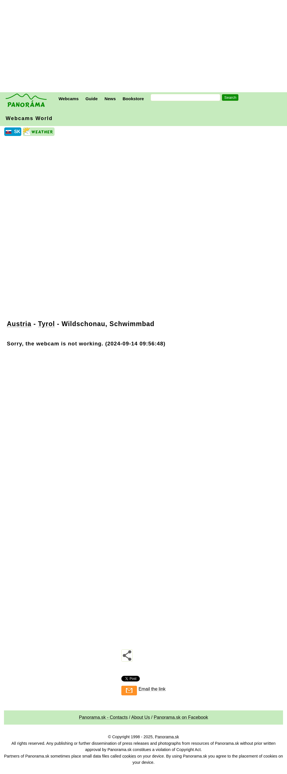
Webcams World (29, 118)
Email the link (151, 689)
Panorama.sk (167, 737)
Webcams (69, 98)
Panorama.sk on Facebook (181, 717)
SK (17, 131)
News (110, 98)
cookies (129, 756)
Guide (92, 98)
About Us (140, 717)
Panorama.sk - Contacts (103, 717)
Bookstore (133, 98)
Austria (19, 324)
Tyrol (46, 324)
